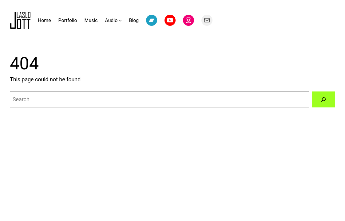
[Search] (323, 99)
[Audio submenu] (120, 20)
